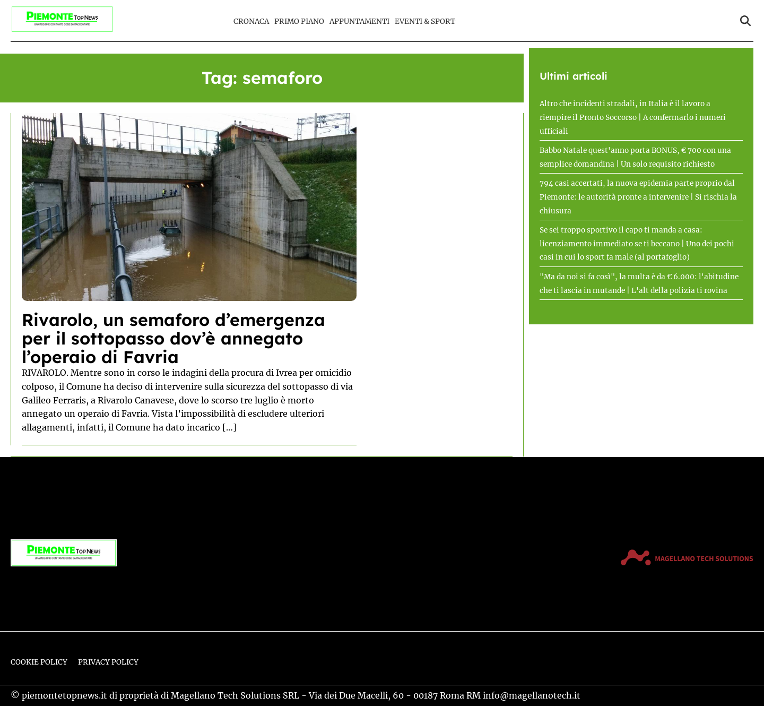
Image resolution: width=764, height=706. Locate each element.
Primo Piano (299, 21)
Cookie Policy (39, 662)
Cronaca (251, 21)
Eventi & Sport (425, 21)
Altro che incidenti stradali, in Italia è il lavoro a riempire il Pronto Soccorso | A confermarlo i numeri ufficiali (633, 117)
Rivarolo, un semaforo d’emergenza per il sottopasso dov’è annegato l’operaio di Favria (173, 338)
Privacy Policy (108, 662)
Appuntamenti (359, 21)
